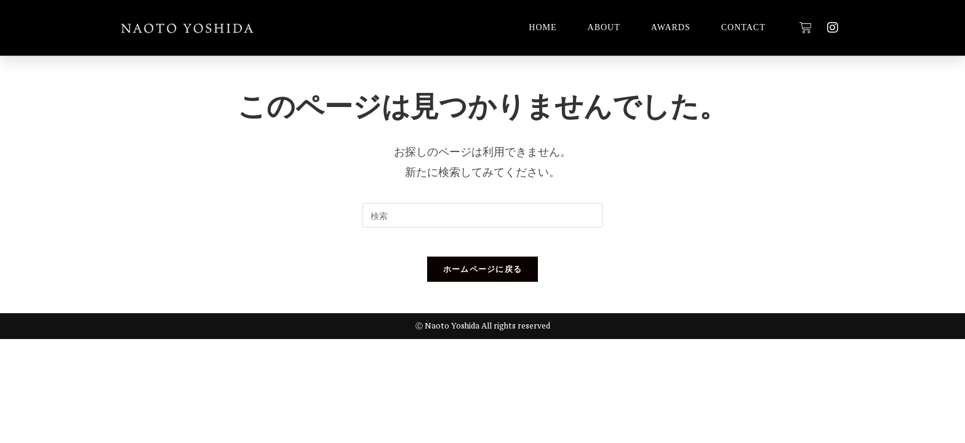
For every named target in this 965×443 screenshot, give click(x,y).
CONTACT (743, 27)
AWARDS (671, 27)
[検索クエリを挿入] (482, 215)
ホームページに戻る (483, 277)
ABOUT (604, 27)
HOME (542, 27)
